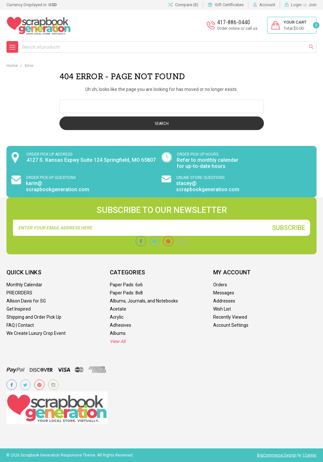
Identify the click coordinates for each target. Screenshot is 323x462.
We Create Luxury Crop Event (36, 333)
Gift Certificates (229, 4)
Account (267, 4)
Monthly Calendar (24, 284)
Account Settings (230, 325)
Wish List (222, 309)
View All (117, 341)
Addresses (224, 300)
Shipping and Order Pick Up (33, 317)
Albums (118, 333)
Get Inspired (18, 309)
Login (296, 4)
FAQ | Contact (20, 325)
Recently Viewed (230, 317)
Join (312, 4)
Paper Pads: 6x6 (126, 284)
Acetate (118, 309)
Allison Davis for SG (26, 300)
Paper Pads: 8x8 (126, 292)
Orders (220, 284)
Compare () (183, 4)
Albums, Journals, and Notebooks (144, 300)
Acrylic (116, 317)
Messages (223, 292)
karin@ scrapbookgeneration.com (57, 186)
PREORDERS (19, 292)
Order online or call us (237, 28)
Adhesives (120, 325)
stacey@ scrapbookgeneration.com (207, 186)
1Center (309, 455)
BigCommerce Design (277, 455)
